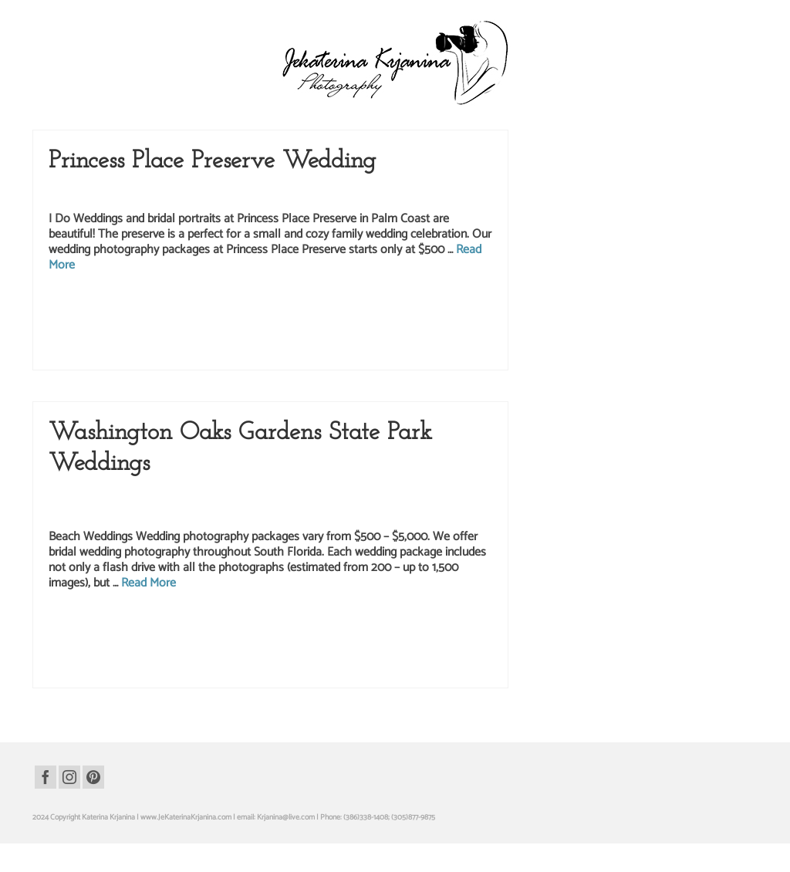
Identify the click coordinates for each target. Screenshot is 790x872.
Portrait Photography (378, 496)
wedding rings (98, 356)
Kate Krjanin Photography (290, 496)
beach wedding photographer (306, 625)
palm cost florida (393, 307)
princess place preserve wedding (383, 323)
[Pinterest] (93, 777)
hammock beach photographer (443, 625)
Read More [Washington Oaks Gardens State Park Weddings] (148, 584)
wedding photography (344, 194)
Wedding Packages (269, 194)
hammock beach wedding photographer (351, 641)
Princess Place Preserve (191, 194)
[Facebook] (45, 777)
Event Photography (205, 496)
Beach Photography (132, 496)
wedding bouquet (176, 339)
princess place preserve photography (272, 323)
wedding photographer (350, 339)
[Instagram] (69, 777)
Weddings (404, 194)
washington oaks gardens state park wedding (147, 657)
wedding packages (235, 339)
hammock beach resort (167, 641)
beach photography (128, 625)
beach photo (75, 625)
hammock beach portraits (88, 641)
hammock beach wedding (246, 641)
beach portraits (184, 625)
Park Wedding (122, 194)
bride (111, 307)
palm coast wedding (334, 307)
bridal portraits (78, 307)
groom (132, 307)
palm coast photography (262, 307)
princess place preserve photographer (155, 323)
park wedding (443, 307)
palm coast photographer (183, 307)
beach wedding (234, 625)
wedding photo (289, 339)
